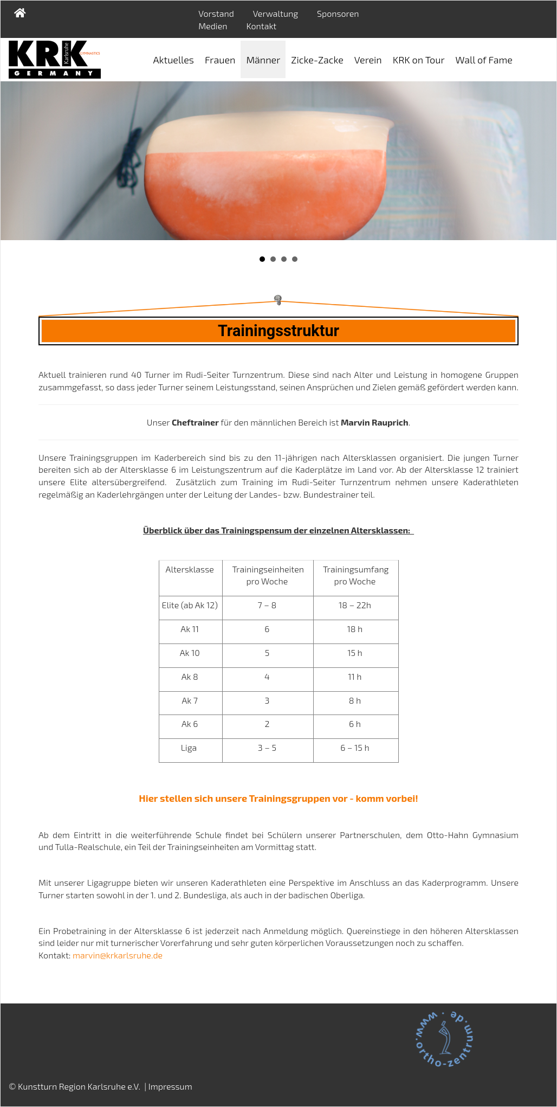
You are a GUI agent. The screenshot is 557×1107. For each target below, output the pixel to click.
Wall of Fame (484, 60)
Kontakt (261, 26)
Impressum (170, 1086)
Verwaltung (275, 13)
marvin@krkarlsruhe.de (118, 955)
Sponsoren (338, 13)
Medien (212, 26)
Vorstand (216, 13)
